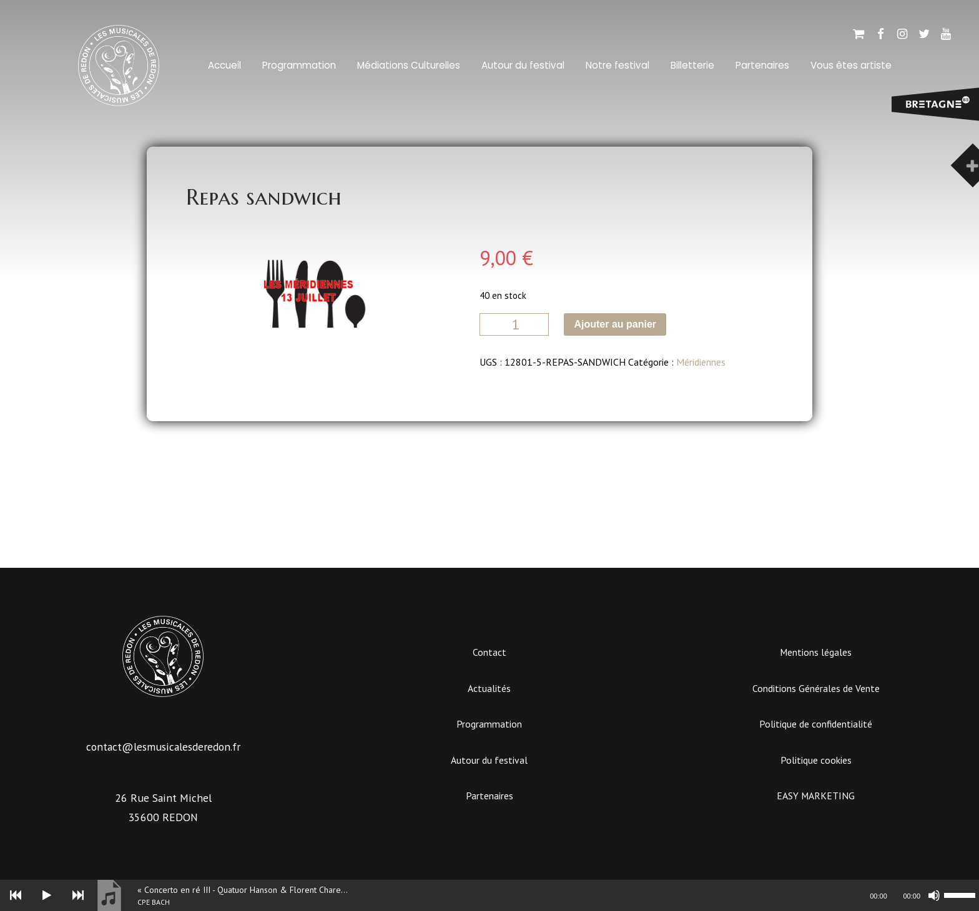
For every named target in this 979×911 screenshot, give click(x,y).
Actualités (489, 688)
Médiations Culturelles (408, 65)
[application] (489, 895)
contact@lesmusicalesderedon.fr (163, 746)
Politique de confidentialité (815, 724)
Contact (489, 652)
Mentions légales (816, 652)
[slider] (449, 895)
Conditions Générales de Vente (816, 688)
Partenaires (762, 65)
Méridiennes (701, 362)
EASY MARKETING (816, 795)
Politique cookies (816, 760)
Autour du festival (522, 65)
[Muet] (934, 895)
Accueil (224, 65)
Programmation (299, 65)
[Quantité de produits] (514, 324)
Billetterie (692, 65)
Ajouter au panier (615, 324)
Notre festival (617, 65)
